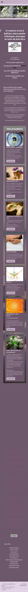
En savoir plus (11, 161)
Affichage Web (23, 585)
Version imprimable (6, 583)
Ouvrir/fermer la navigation (14, 2)
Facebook (14, 535)
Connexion (24, 583)
